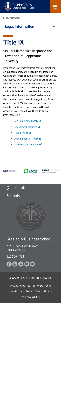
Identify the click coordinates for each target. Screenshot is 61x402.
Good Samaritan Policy (26, 138)
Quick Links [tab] (17, 187)
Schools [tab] (13, 195)
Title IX (48, 291)
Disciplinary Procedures (26, 144)
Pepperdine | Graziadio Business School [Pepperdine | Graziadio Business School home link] (15, 4)
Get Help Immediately (26, 120)
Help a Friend (21, 132)
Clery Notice (15, 291)
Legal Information (19, 26)
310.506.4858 (15, 256)
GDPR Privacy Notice (39, 285)
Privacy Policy (17, 285)
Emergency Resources (25, 126)
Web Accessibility (30, 296)
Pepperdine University (40, 277)
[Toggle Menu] (55, 6)
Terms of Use (33, 291)
